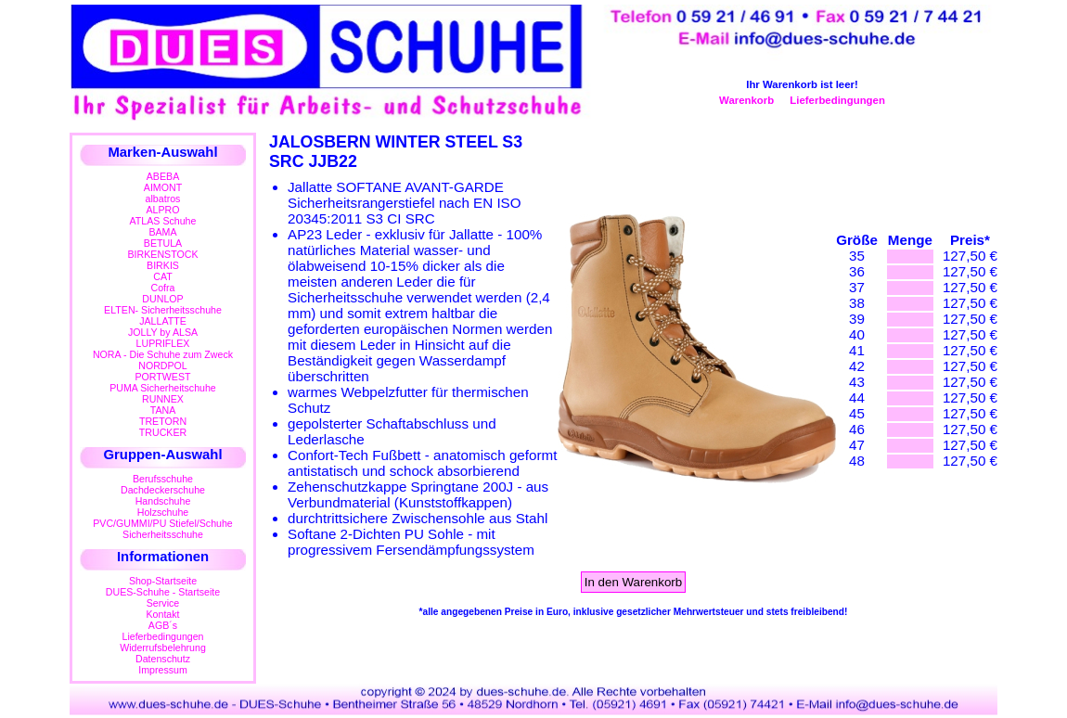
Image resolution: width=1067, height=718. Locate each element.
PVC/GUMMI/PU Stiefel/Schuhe (163, 523)
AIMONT (163, 187)
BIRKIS (163, 265)
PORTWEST (162, 376)
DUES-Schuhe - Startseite (163, 591)
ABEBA (163, 176)
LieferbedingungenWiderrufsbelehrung (163, 642)
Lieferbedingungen (837, 100)
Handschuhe (163, 500)
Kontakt (162, 614)
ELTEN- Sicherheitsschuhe (163, 309)
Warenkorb (746, 100)
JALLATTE (162, 321)
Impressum (162, 669)
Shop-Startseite (163, 580)
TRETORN (162, 421)
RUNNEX (163, 398)
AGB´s (162, 625)
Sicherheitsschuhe (162, 534)
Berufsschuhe (163, 478)
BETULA (163, 243)
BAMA (162, 231)
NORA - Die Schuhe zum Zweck (163, 354)
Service (163, 603)
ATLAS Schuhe (163, 220)
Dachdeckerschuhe (163, 489)
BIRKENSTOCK (163, 254)
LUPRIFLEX (163, 343)
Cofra (163, 287)
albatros (163, 198)
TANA (163, 410)
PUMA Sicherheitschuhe (162, 387)
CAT (162, 276)
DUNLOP (162, 298)
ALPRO (162, 209)
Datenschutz (162, 658)
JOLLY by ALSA (163, 332)
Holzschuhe (163, 512)
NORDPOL (162, 365)
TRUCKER (162, 432)
